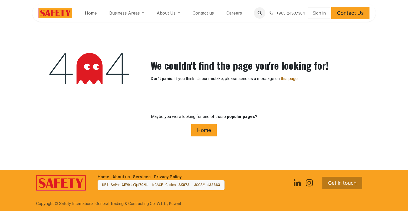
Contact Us (350, 13)
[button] (259, 13)
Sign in (319, 13)
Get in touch (342, 183)
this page (289, 78)
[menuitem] (91, 13)
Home (204, 130)
